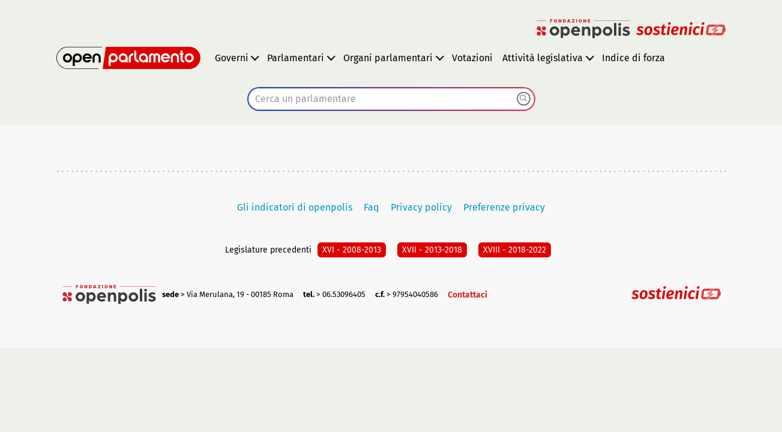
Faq (371, 207)
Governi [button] (231, 58)
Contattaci (467, 295)
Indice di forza (633, 58)
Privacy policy (421, 207)
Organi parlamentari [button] (388, 58)
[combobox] (391, 99)
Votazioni (472, 58)
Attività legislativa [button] (542, 58)
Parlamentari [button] (295, 58)
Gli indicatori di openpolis (294, 207)
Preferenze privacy (504, 207)
